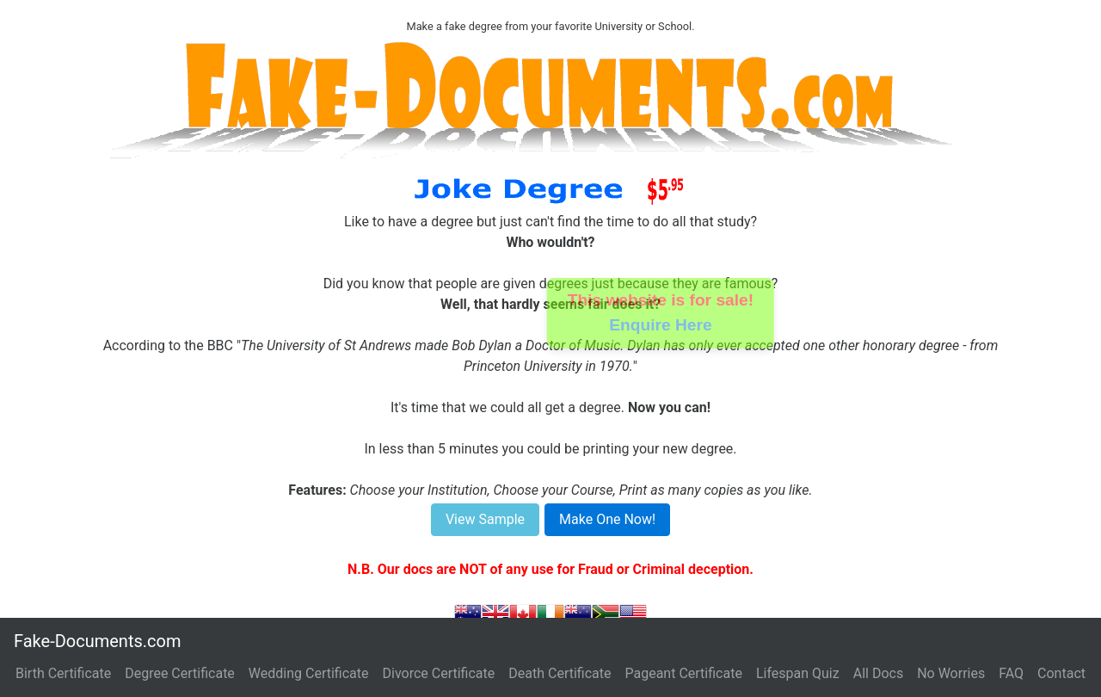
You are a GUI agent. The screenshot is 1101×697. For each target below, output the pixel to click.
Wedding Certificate (309, 673)
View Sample (485, 519)
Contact (1061, 673)
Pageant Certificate (682, 673)
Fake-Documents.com (97, 641)
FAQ (1011, 673)
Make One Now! (607, 519)
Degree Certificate (180, 673)
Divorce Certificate (439, 673)
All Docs (878, 673)
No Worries (951, 673)
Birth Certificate (63, 673)
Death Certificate (559, 673)
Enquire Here (660, 325)
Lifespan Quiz (798, 673)
